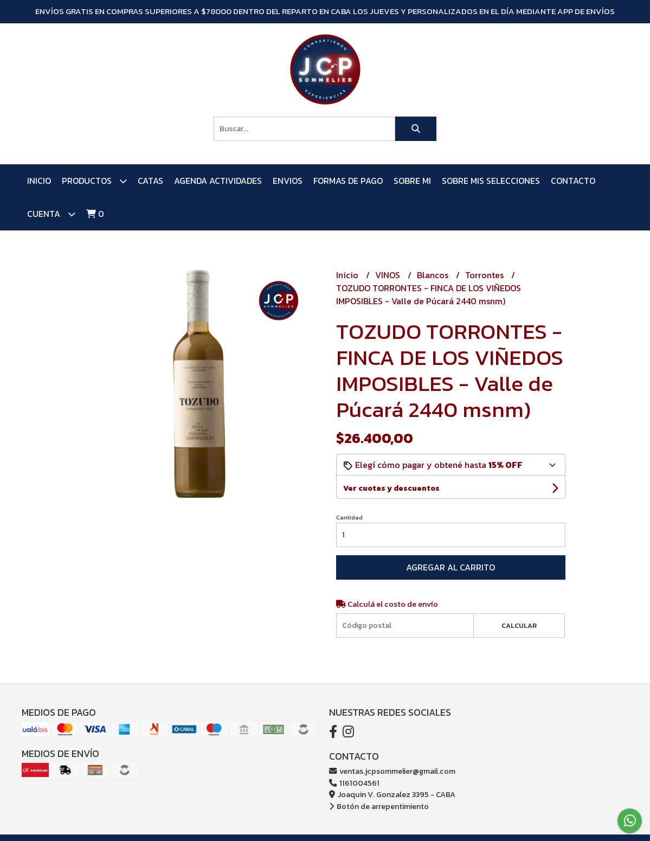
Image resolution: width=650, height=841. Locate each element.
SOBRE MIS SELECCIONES (491, 180)
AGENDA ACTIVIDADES (218, 180)
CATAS (150, 180)
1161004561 (354, 783)
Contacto (573, 180)
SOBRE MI (412, 180)
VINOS (388, 274)
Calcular (519, 625)
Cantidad (349, 517)
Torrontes (485, 274)
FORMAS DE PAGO (348, 180)
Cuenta (51, 213)
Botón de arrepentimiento (379, 806)
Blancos (434, 274)
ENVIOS (288, 180)
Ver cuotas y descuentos (391, 488)
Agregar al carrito (450, 567)
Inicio (39, 180)
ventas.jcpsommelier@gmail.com (392, 771)
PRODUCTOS (94, 180)
